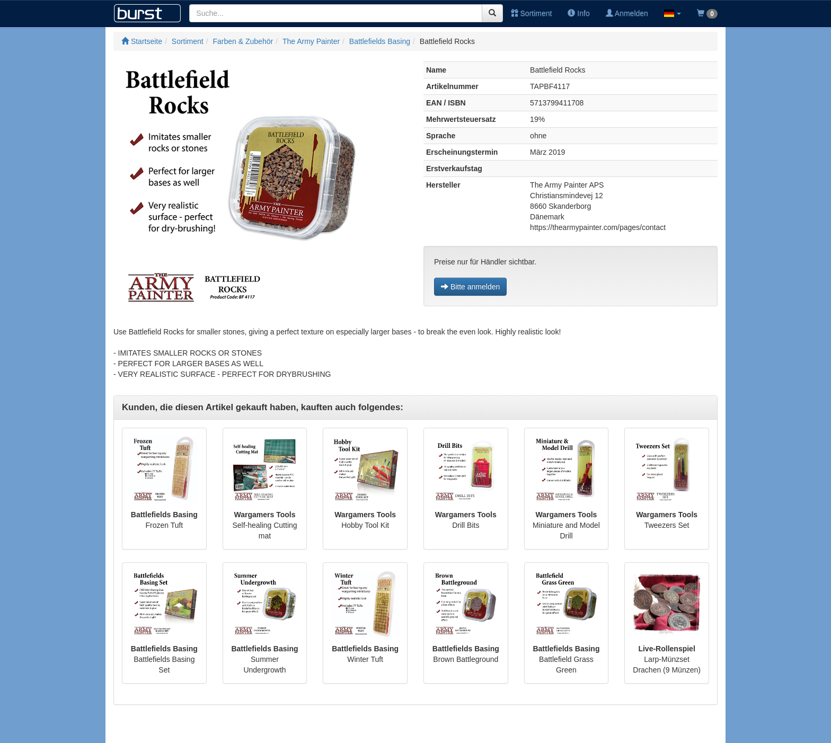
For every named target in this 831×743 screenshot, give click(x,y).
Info (578, 13)
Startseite (141, 41)
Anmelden (627, 13)
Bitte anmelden (470, 286)
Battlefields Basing (379, 41)
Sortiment (531, 13)
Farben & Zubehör (243, 41)
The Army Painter (311, 41)
